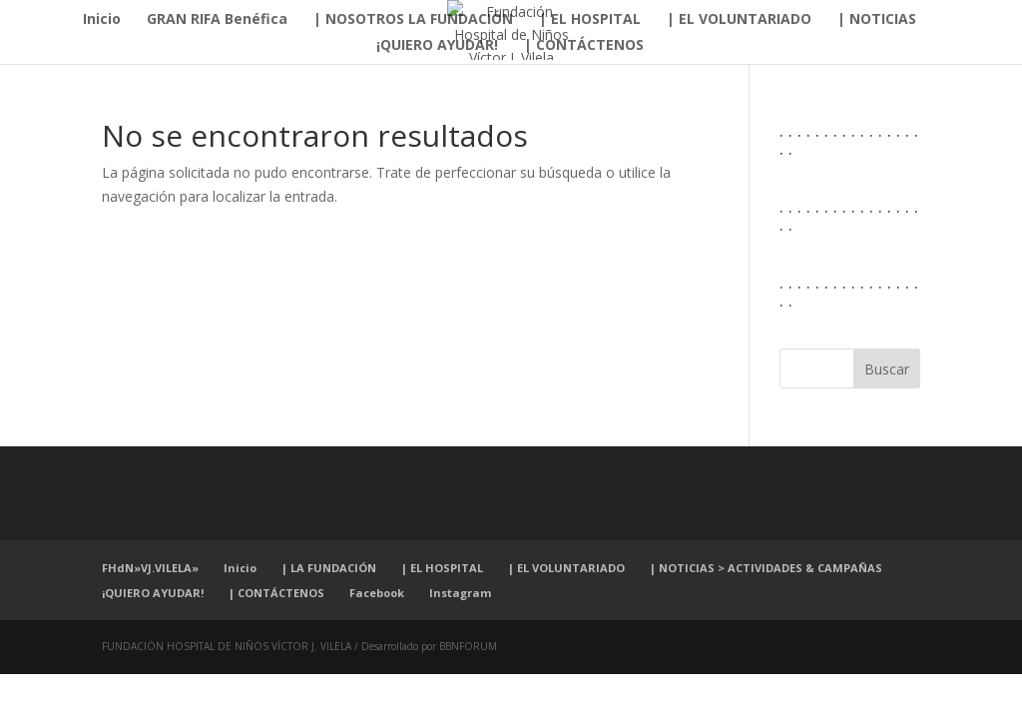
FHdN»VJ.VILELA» (150, 567)
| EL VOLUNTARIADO (739, 20)
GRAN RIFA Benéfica (217, 20)
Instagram (460, 592)
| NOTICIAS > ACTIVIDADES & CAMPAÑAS (766, 567)
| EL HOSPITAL (590, 20)
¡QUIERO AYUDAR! (437, 46)
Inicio (102, 20)
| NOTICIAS (876, 20)
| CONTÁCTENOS (584, 46)
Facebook (376, 592)
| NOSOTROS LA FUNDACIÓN (413, 20)
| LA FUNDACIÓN (328, 567)
